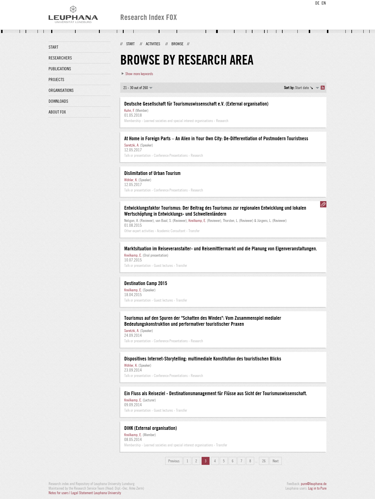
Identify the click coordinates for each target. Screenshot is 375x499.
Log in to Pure (317, 488)
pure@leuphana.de (313, 483)
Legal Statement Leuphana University (96, 492)
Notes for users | (60, 492)
